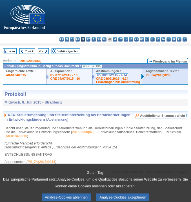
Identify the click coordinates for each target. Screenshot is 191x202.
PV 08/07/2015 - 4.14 (112, 75)
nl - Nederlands (147, 39)
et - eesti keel (88, 39)
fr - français (104, 39)
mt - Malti (142, 39)
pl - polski (152, 39)
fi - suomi (179, 39)
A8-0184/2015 (16, 75)
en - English (99, 39)
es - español (67, 39)
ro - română (163, 39)
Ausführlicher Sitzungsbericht (162, 115)
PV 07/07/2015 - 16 (63, 75)
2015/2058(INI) (30, 61)
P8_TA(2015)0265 (158, 75)
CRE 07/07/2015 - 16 (65, 78)
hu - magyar (136, 39)
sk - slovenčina (168, 39)
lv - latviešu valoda (126, 39)
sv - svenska (185, 39)
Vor (41, 51)
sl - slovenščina (174, 39)
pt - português (158, 39)
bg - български (61, 39)
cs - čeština (72, 39)
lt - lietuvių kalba (131, 39)
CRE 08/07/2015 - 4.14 (112, 78)
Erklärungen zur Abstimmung (118, 82)
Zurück (29, 51)
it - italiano (120, 39)
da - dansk (77, 39)
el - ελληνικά (94, 39)
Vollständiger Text (68, 51)
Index (12, 51)
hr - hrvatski (115, 39)
